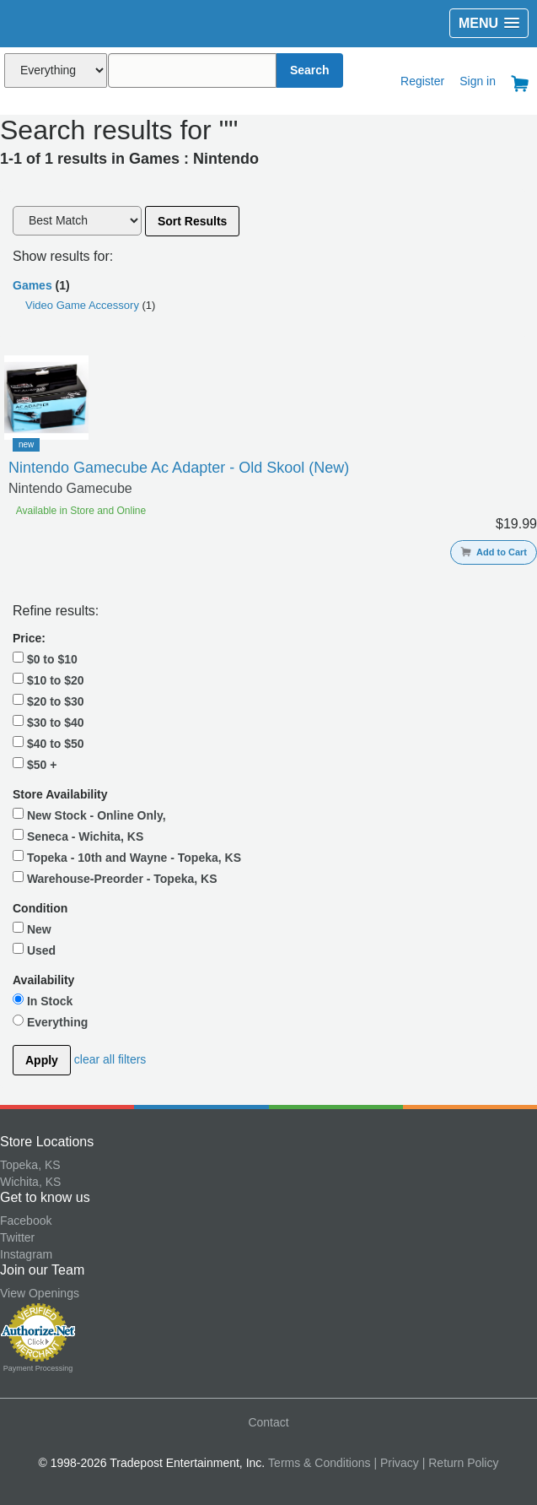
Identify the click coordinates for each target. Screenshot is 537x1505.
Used (34, 949)
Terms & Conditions (319, 1463)
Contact (268, 1422)
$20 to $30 (48, 700)
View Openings (39, 1293)
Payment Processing (38, 1368)
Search (310, 70)
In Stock (42, 1000)
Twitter (17, 1237)
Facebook (25, 1220)
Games (32, 285)
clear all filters (110, 1059)
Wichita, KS (30, 1181)
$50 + (34, 764)
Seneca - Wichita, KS (78, 835)
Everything (50, 1021)
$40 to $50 (48, 743)
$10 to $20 (48, 679)
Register (422, 81)
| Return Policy (460, 1463)
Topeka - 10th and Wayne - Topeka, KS (127, 856)
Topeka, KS (30, 1165)
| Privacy (395, 1463)
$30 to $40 (48, 721)
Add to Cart (493, 551)
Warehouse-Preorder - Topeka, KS (115, 878)
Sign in (477, 81)
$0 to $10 (45, 658)
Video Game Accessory (83, 305)
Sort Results (192, 221)
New (32, 928)
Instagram (26, 1254)
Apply (41, 1060)
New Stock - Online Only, (89, 814)
